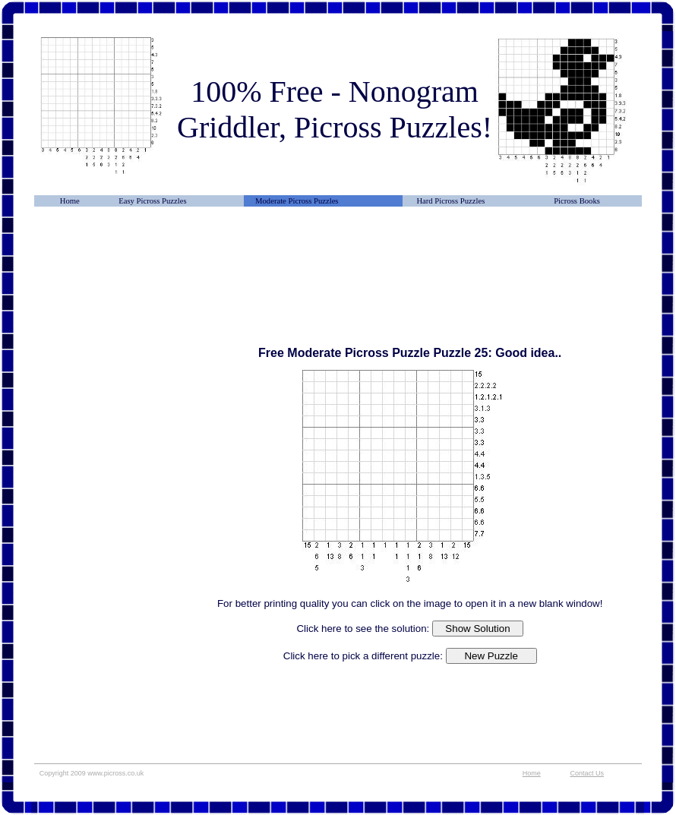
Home (70, 201)
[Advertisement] (110, 262)
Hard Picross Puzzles (450, 201)
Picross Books (577, 201)
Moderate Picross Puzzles (297, 201)
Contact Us (587, 773)
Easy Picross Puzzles (152, 201)
